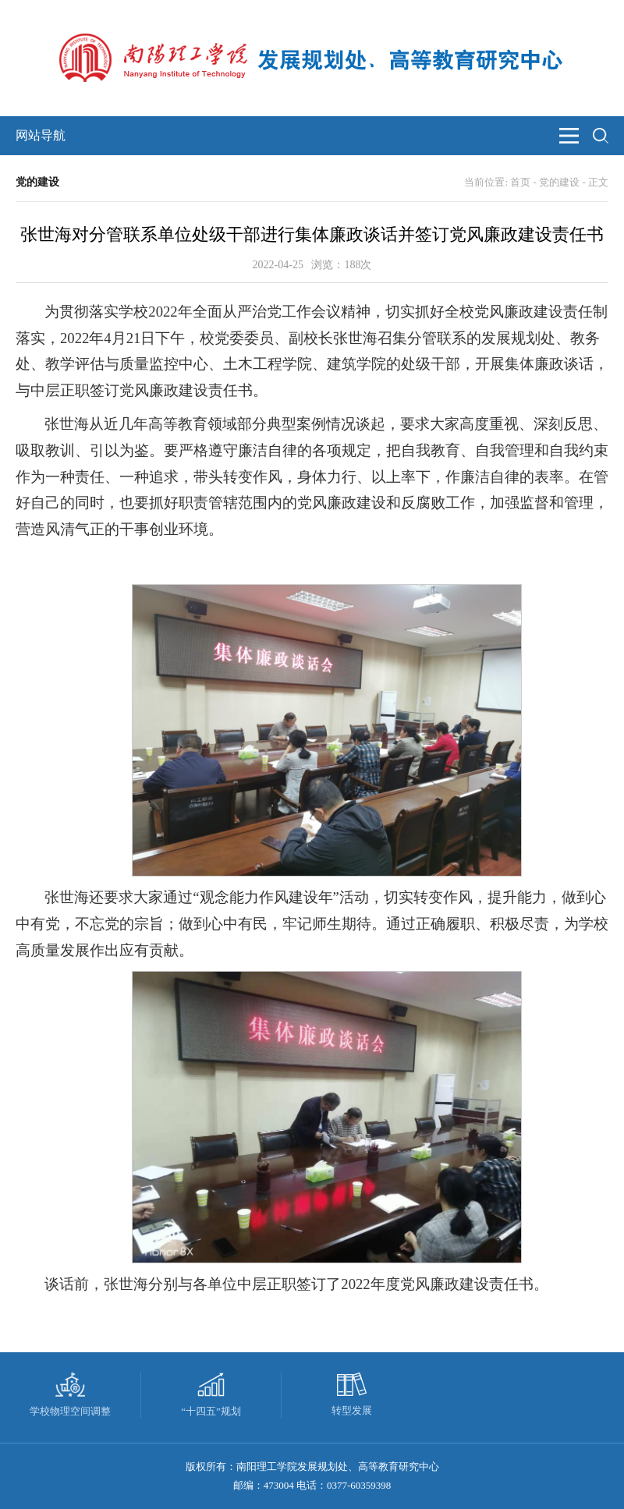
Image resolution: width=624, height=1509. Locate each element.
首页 (520, 182)
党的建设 (559, 182)
